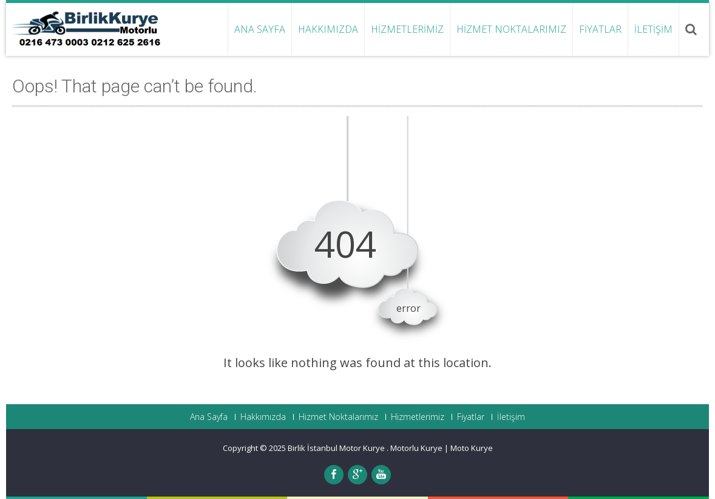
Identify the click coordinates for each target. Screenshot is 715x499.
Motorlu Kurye (416, 447)
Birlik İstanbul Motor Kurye (337, 447)
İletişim (653, 29)
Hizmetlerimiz (407, 29)
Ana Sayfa (259, 29)
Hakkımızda (328, 29)
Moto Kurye (471, 447)
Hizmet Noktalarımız (511, 29)
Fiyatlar (600, 29)
